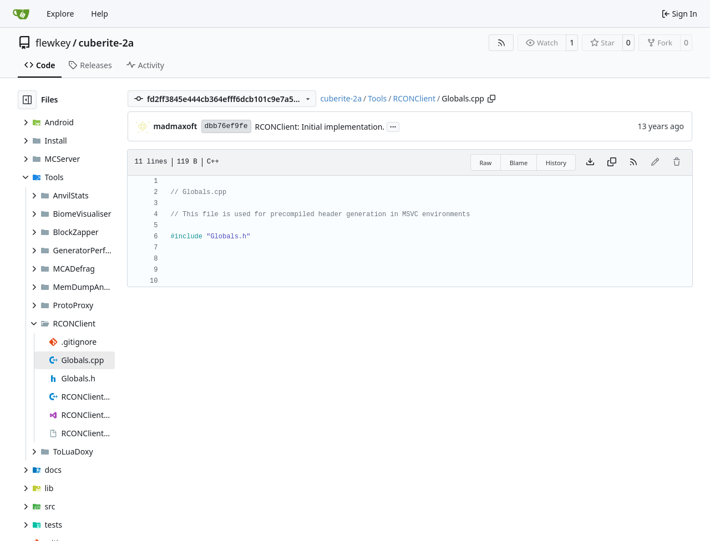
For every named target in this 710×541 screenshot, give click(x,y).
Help (99, 13)
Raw (486, 163)
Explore (60, 13)
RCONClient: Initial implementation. (320, 126)
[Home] (21, 14)
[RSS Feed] (501, 42)
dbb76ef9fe (226, 126)
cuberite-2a (106, 42)
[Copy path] (491, 99)
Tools (377, 98)
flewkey (53, 42)
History (556, 163)
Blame (519, 163)
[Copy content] (612, 162)
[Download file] (590, 162)
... (393, 126)
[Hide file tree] (27, 99)
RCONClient (414, 98)
